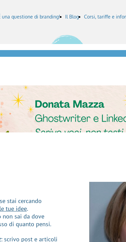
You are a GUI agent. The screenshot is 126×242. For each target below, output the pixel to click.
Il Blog (72, 16)
